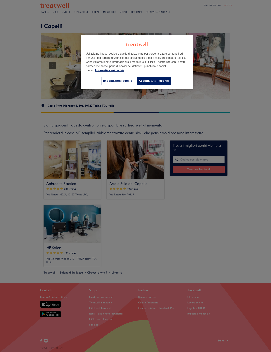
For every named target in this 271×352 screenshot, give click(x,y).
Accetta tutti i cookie (154, 80)
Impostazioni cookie (117, 80)
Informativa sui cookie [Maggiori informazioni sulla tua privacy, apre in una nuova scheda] (109, 70)
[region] (137, 62)
